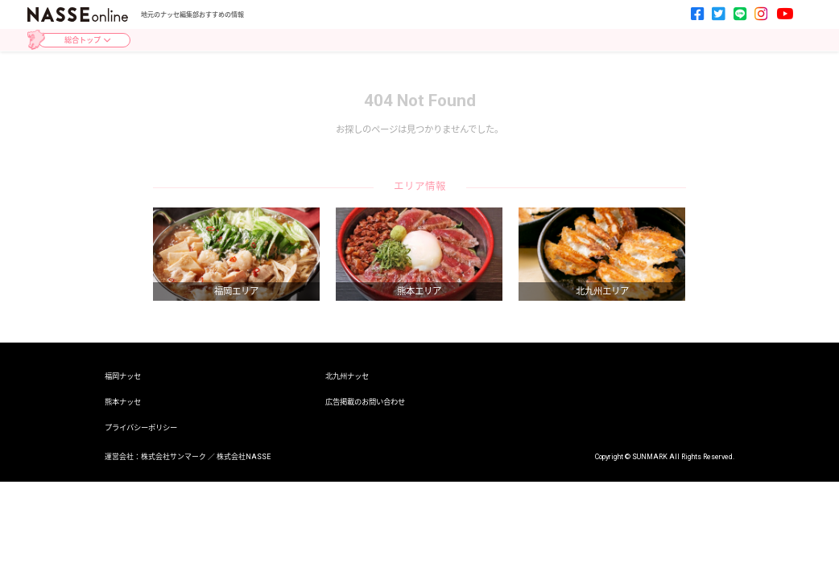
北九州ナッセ (347, 376)
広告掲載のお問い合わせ (365, 401)
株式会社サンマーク (173, 457)
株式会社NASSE (244, 457)
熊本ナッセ (123, 401)
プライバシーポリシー (141, 427)
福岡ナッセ (123, 376)
